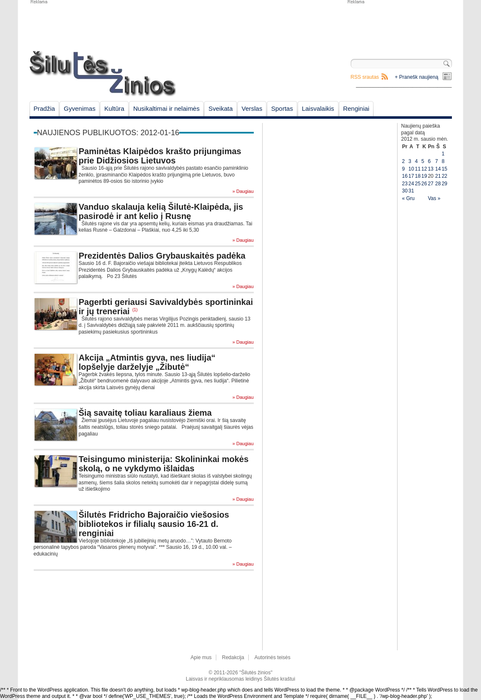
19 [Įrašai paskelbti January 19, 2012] (424, 176)
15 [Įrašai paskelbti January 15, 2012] (444, 169)
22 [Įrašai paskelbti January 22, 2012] (444, 176)
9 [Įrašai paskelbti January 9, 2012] (403, 169)
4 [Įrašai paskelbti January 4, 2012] (416, 161)
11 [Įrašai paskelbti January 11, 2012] (417, 169)
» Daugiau (242, 191)
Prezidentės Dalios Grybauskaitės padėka (162, 255)
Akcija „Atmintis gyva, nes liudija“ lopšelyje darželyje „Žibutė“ (147, 362)
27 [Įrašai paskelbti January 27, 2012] (430, 184)
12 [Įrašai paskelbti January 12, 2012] (424, 169)
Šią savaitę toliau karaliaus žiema (145, 412)
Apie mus (201, 657)
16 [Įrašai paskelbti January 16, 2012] (405, 176)
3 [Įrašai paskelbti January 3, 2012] (409, 161)
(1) (134, 309)
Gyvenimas (79, 108)
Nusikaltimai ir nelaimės (166, 108)
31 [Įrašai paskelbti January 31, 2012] (411, 191)
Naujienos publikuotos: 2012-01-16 (108, 132)
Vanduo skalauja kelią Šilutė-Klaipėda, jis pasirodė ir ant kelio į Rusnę (161, 211)
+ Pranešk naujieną (416, 77)
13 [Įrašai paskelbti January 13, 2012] (430, 169)
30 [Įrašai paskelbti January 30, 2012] (405, 191)
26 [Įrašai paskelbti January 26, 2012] (424, 184)
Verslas (252, 108)
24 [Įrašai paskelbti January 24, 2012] (411, 184)
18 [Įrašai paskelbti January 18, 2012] (417, 176)
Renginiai (356, 108)
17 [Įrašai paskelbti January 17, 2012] (411, 176)
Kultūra (114, 108)
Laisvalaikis (318, 108)
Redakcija (233, 657)
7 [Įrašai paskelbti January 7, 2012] (436, 161)
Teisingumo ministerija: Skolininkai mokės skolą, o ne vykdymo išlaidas (164, 463)
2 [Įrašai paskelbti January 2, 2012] (403, 161)
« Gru (408, 198)
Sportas (282, 108)
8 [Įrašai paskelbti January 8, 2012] (443, 161)
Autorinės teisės (272, 657)
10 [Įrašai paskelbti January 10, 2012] (411, 169)
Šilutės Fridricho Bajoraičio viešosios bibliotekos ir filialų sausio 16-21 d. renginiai (154, 524)
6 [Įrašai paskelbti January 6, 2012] (429, 161)
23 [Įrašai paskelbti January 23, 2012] (405, 184)
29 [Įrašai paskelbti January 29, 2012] (444, 184)
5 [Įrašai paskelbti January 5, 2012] (423, 161)
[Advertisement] (399, 25)
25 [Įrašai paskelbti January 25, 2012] (417, 184)
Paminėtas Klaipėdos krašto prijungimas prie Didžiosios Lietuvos (160, 156)
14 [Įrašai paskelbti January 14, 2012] (438, 169)
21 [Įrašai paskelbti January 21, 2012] (438, 176)
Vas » (434, 198)
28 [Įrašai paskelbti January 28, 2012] (438, 184)
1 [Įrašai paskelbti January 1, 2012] (443, 154)
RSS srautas (365, 77)
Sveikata (220, 108)
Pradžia (44, 108)
